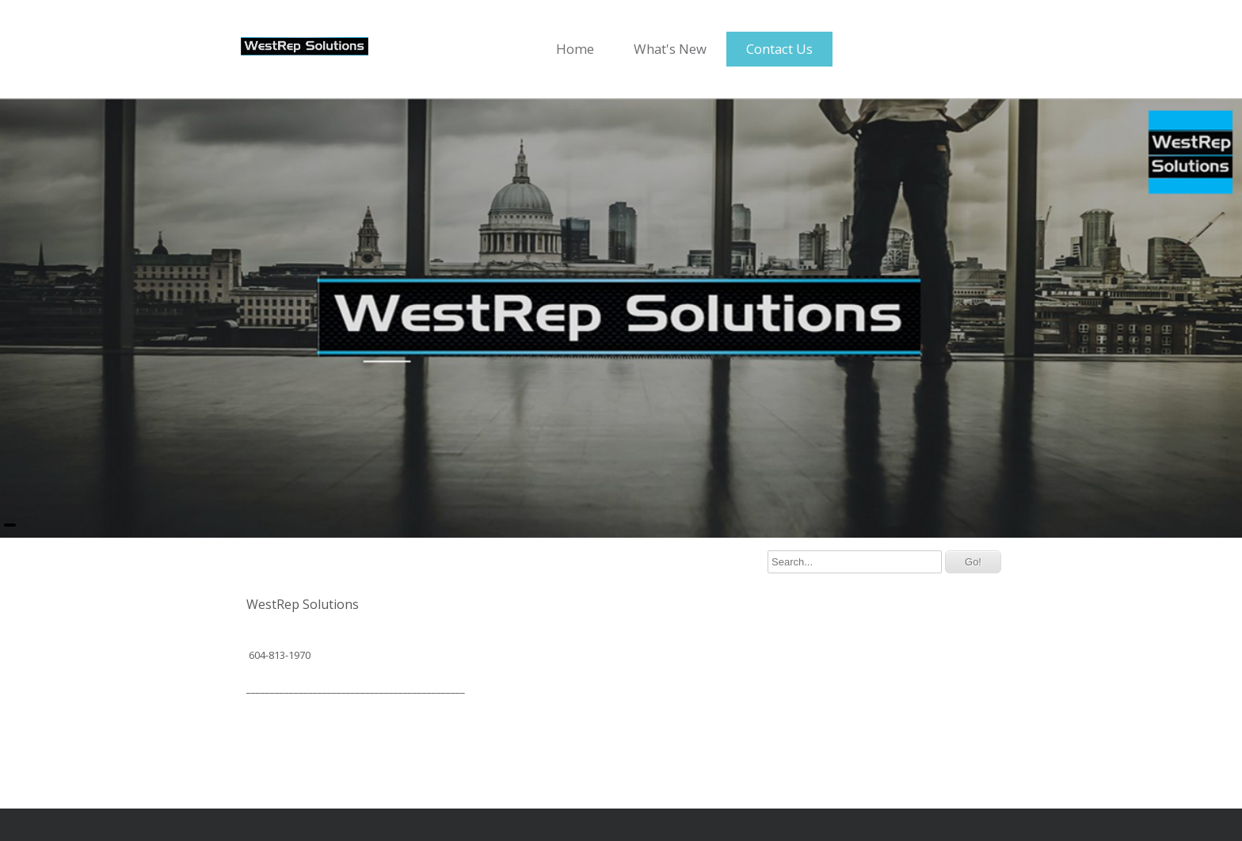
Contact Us (779, 49)
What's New (670, 49)
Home (575, 49)
